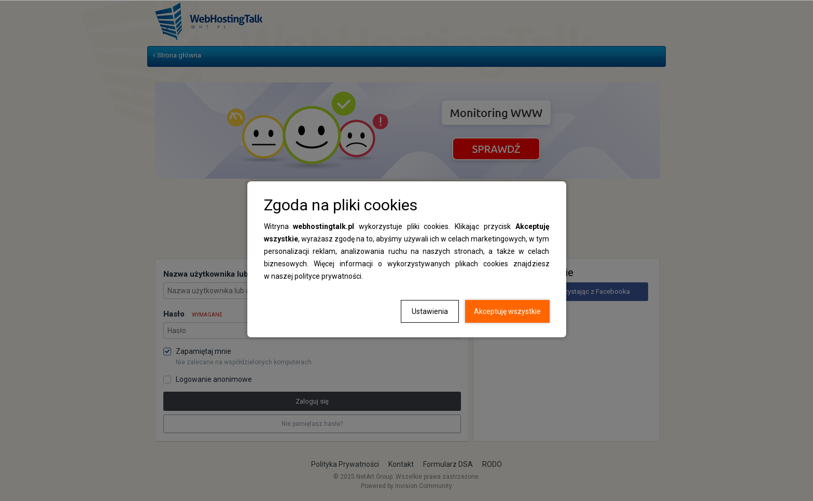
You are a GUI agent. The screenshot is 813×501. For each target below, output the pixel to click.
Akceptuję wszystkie (507, 311)
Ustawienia (430, 311)
